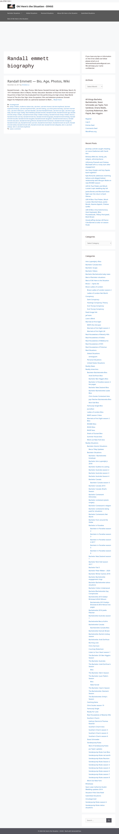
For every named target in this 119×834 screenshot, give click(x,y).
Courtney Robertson (96, 649)
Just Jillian (90, 409)
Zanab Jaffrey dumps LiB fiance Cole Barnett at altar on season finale (97, 222)
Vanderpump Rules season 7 (99, 774)
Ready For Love (92, 712)
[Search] (109, 820)
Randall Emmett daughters (43, 119)
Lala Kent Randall (30, 111)
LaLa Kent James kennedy (55, 108)
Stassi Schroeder (93, 739)
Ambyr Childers (14, 106)
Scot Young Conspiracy (95, 306)
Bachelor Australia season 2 (99, 470)
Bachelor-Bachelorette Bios (97, 372)
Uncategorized (14, 104)
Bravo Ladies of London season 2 (99, 290)
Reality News (90, 366)
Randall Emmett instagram (63, 121)
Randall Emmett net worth (61, 123)
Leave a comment (15, 129)
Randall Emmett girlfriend (28, 121)
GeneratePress (76, 831)
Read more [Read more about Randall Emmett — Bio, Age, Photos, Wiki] (58, 100)
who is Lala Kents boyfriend (21, 127)
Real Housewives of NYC (94, 344)
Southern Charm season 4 (98, 733)
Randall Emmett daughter (27, 119)
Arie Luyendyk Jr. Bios (93, 261)
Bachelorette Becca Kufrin (98, 621)
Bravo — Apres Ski (92, 284)
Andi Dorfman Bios (96, 376)
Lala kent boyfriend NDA (27, 108)
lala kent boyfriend (58, 106)
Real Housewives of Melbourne (97, 341)
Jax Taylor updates (95, 749)
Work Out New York (94, 781)
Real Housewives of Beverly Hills (97, 334)
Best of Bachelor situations (95, 277)
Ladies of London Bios (95, 412)
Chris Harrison (94, 646)
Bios (91, 670)
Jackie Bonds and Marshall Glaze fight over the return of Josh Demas (97, 193)
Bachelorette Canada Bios (99, 628)
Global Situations (31, 13)
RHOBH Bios (91, 424)
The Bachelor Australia (97, 661)
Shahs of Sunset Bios (95, 433)
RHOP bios (91, 430)
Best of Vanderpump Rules (98, 746)
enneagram (93, 356)
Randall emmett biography (45, 117)
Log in (88, 122)
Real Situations (91, 350)
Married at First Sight (93, 322)
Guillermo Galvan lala (26, 106)
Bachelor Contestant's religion (100, 506)
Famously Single (93, 708)
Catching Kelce (92, 702)
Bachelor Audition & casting (99, 467)
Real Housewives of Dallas (95, 337)
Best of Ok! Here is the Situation (17, 19)
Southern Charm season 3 (98, 730)
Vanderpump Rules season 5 (99, 771)
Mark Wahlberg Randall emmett (36, 112)
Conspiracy (90, 296)
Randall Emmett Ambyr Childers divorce (61, 115)
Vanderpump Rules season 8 (99, 777)
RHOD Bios (91, 427)
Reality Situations (92, 443)
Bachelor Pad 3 (94, 567)
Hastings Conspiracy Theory (97, 303)
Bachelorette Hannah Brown (99, 631)
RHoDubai (89, 784)
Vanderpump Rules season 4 (99, 768)
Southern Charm (93, 718)
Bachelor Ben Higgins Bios (98, 379)
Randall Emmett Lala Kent (29, 123)
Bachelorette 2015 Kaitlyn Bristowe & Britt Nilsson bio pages (100, 604)
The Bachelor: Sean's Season (99, 688)
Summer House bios (94, 437)
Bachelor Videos (91, 271)
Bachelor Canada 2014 (97, 486)
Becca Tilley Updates (96, 449)
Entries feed (90, 125)
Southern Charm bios (96, 727)
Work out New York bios (96, 440)
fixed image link (91, 312)
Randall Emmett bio (29, 117)
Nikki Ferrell (94, 685)
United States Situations (96, 363)
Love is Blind (90, 318)
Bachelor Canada (95, 479)
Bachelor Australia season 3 (99, 473)
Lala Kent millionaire (17, 111)
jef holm (89, 315)
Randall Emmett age (63, 112)
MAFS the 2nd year (94, 325)
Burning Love (94, 643)
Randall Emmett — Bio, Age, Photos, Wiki (38, 81)
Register (89, 119)
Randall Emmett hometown (45, 121)
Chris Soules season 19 (95, 705)
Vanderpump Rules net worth (99, 755)
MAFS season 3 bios (94, 415)
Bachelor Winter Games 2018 (99, 574)
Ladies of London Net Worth (97, 293)
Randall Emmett (51, 112)
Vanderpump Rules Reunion (99, 758)
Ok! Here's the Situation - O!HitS (35, 6)
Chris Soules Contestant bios (99, 396)
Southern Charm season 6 (98, 736)
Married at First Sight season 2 (98, 328)
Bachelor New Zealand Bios (99, 387)
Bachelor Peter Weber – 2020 (99, 571)
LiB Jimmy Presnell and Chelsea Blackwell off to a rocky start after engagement (98, 164)
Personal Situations (47, 13)
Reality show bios (92, 369)
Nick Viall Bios (94, 402)
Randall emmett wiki (37, 125)
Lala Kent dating (41, 108)
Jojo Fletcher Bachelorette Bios (100, 399)
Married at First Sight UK (96, 331)
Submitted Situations (88, 13)
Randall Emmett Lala (13, 123)
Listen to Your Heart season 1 (99, 652)
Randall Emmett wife (23, 125)
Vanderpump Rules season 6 (96, 802)
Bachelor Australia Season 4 (99, 476)
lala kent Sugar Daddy (18, 112)
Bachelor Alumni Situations (97, 446)
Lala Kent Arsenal (46, 106)
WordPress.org (91, 131)
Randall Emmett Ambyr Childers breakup (36, 115)
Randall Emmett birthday (62, 117)
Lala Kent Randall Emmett (44, 111)
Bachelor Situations (15, 13)
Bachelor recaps (91, 268)
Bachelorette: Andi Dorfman (99, 639)
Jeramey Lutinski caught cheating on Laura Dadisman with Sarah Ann (98, 151)
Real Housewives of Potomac (96, 347)
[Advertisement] (59, 35)
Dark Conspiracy (93, 299)
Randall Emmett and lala (15, 117)
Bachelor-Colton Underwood (99, 588)
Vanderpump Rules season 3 (99, 765)
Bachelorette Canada (96, 624)
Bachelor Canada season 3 (100, 482)
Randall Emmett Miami (45, 123)
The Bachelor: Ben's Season (99, 673)
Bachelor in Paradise (96, 525)
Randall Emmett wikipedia (53, 125)
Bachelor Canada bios (94, 265)
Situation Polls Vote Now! (95, 792)
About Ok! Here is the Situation (67, 13)
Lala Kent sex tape (58, 111)
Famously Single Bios (95, 406)
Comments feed (91, 128)
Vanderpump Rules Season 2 (99, 762)
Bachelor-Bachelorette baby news (98, 274)
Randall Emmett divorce (60, 119)
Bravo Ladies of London (94, 287)
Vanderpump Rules (94, 742)
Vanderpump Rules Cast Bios (99, 752)
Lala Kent (37, 106)
